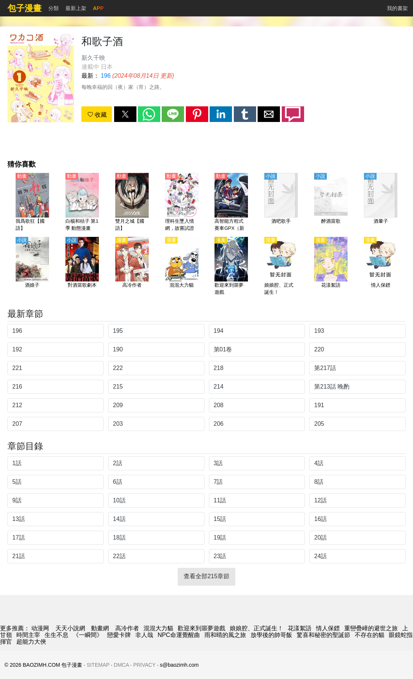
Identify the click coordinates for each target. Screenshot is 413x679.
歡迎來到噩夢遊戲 (201, 628)
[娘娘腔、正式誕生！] (281, 266)
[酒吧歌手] (281, 202)
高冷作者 (127, 628)
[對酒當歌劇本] (82, 266)
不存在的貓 (369, 635)
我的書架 (397, 8)
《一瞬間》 (88, 635)
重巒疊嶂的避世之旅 (371, 628)
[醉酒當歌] (331, 202)
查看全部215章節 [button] (206, 576)
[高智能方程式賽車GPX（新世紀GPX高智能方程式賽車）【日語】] (231, 202)
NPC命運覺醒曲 (179, 635)
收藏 (97, 115)
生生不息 (56, 635)
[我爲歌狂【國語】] (32, 202)
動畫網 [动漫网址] (100, 628)
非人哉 (144, 635)
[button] (125, 114)
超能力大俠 (31, 641)
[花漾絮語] (331, 266)
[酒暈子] (380, 202)
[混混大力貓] (182, 266)
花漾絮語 (300, 628)
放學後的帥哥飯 (271, 635)
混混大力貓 (158, 628)
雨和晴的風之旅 (225, 635)
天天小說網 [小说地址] (70, 628)
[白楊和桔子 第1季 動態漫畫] (82, 202)
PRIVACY (144, 665)
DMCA (121, 665)
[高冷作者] (132, 266)
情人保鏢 (328, 628)
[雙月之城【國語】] (132, 202)
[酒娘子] (32, 266)
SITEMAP (98, 665)
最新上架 (75, 8)
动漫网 (40, 628)
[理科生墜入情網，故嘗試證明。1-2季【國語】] (182, 202)
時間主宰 (28, 635)
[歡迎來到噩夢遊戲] (231, 266)
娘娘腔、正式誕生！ (256, 628)
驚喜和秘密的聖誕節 (323, 635)
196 (106, 76)
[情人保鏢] (380, 266)
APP (98, 8)
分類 (53, 8)
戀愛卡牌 (119, 635)
